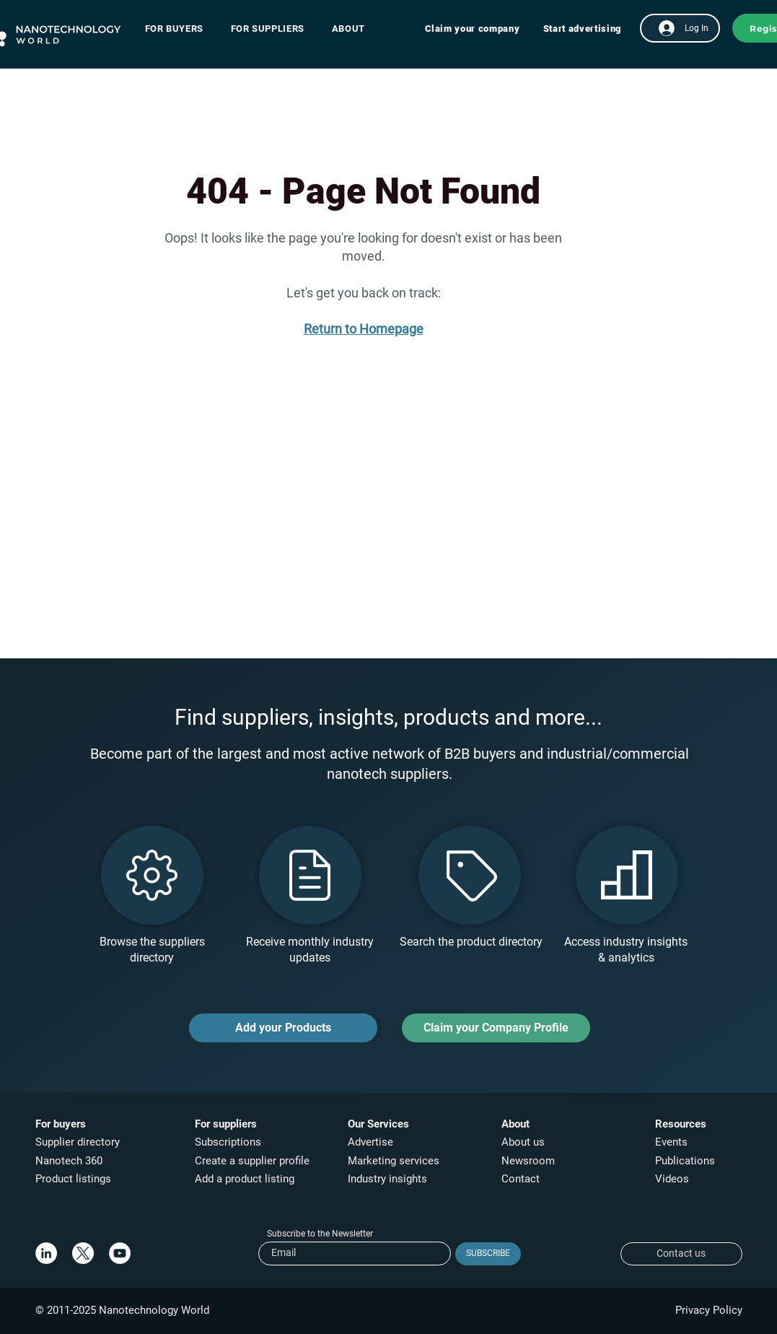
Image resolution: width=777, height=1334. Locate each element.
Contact (522, 1178)
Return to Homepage (363, 328)
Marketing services (393, 1160)
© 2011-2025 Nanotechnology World (122, 1310)
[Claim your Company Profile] (496, 1027)
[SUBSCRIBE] (488, 1253)
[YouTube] (120, 1253)
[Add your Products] (283, 1027)
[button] (181, 28)
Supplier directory (77, 1141)
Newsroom (528, 1160)
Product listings (73, 1178)
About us (523, 1141)
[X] (83, 1253)
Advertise (370, 1141)
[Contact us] (681, 1253)
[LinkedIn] (46, 1253)
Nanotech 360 (68, 1160)
